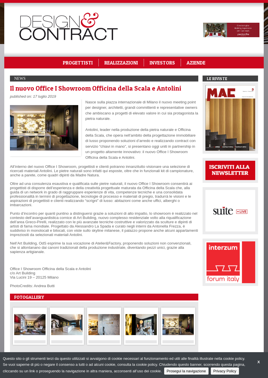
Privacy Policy (224, 371)
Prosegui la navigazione (186, 371)
